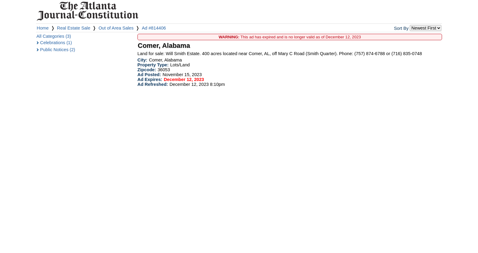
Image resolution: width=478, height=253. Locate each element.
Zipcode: (146, 69)
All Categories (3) (54, 36)
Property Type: (153, 64)
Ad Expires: (149, 79)
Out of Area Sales (116, 28)
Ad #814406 (154, 28)
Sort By (401, 28)
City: (142, 60)
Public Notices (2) (57, 49)
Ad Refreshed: (152, 84)
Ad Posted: (149, 74)
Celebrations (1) (56, 42)
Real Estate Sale (73, 28)
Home (43, 28)
